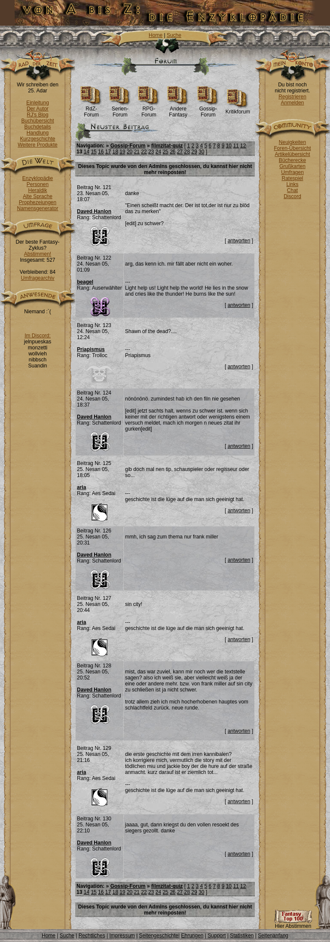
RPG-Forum (149, 109)
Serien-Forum (120, 109)
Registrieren (292, 97)
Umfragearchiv (37, 278)
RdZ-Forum (91, 109)
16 (101, 152)
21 (137, 152)
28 (187, 152)
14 (86, 152)
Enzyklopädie (37, 178)
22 (144, 152)
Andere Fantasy (178, 109)
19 (122, 152)
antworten (239, 241)
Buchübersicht (37, 121)
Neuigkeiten (292, 142)
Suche (174, 35)
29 (194, 152)
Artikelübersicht (292, 154)
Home (155, 35)
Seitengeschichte (158, 936)
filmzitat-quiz (167, 146)
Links (292, 184)
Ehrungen (192, 936)
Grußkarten (292, 166)
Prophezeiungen (37, 202)
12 (243, 146)
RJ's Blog (37, 115)
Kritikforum (238, 109)
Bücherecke (292, 160)
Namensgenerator (37, 208)
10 (229, 146)
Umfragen (292, 172)
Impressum (121, 936)
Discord (292, 196)
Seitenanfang (273, 936)
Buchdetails (37, 127)
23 (151, 152)
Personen (38, 184)
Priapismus (91, 349)
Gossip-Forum (208, 109)
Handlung (38, 133)
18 (115, 152)
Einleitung (37, 103)
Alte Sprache (37, 196)
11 (235, 146)
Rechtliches (92, 936)
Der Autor (38, 109)
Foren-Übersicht (292, 148)
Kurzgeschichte (37, 139)
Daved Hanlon (94, 211)
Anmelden (292, 103)
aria (81, 487)
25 (165, 152)
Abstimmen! (37, 254)
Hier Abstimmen (293, 923)
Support (217, 936)
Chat (292, 190)
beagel (85, 282)
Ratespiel (292, 178)
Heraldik (37, 190)
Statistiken (242, 936)
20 (129, 152)
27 (180, 152)
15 (93, 152)
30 (201, 152)
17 (108, 152)
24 (158, 152)
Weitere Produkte (38, 145)
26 (172, 152)
